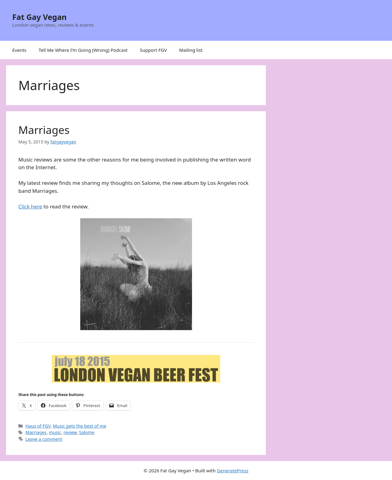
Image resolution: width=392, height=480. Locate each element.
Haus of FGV (38, 426)
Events (19, 50)
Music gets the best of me (79, 426)
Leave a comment (43, 439)
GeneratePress (232, 470)
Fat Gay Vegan (39, 17)
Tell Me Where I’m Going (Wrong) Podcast (83, 50)
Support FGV (153, 50)
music (55, 432)
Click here (30, 206)
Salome (86, 432)
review (70, 432)
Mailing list (190, 50)
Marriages (44, 130)
